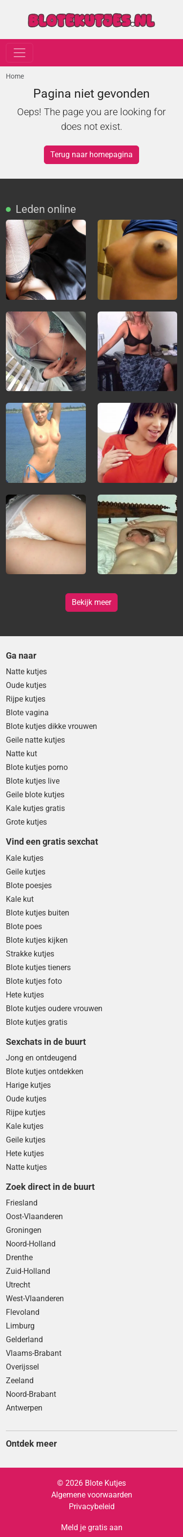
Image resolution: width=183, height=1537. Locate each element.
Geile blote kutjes (35, 794)
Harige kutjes (28, 1085)
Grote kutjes (26, 822)
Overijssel (22, 1366)
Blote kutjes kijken (37, 940)
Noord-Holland (31, 1243)
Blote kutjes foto (34, 981)
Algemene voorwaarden (91, 1494)
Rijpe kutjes (25, 699)
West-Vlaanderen (35, 1298)
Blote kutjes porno (37, 767)
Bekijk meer (91, 602)
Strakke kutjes (30, 953)
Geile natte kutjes (35, 740)
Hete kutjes (25, 994)
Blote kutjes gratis (36, 1022)
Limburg (20, 1325)
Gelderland (24, 1339)
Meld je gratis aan (91, 1527)
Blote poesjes (29, 885)
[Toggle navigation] (19, 52)
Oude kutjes (26, 685)
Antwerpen (24, 1407)
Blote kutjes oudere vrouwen (54, 1008)
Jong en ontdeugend (41, 1057)
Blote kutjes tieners (38, 967)
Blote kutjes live (33, 781)
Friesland (22, 1202)
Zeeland (20, 1380)
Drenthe (19, 1257)
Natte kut (21, 753)
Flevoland (23, 1312)
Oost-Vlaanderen (34, 1216)
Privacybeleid (92, 1506)
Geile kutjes (25, 871)
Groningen (23, 1230)
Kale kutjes (24, 858)
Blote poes (24, 926)
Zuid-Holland (28, 1271)
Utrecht (18, 1284)
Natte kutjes (26, 671)
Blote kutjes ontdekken (44, 1071)
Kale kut (20, 899)
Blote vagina (27, 712)
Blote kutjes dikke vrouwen (51, 726)
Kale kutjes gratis (35, 808)
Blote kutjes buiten (37, 912)
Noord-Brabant (31, 1394)
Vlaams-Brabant (33, 1353)
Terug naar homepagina (91, 154)
